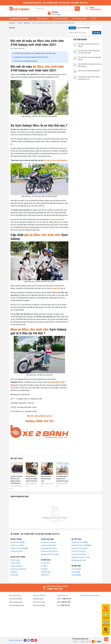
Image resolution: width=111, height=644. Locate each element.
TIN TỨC (93, 18)
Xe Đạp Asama (15, 560)
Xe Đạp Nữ (13, 572)
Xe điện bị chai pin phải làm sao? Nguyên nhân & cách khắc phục (35, 53)
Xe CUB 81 (44, 566)
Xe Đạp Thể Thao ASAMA (79, 542)
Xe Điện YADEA (76, 569)
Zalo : (63, 605)
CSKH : (63, 602)
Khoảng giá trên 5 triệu (78, 560)
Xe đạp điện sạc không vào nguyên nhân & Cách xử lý (31, 57)
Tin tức (19, 23)
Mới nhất (27, 23)
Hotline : (64, 599)
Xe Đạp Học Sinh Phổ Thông (49, 554)
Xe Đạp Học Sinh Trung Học (49, 551)
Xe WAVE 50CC (45, 572)
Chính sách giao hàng (15, 602)
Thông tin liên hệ (42, 18)
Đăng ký (72, 28)
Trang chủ (12, 23)
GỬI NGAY (97, 33)
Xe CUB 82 (44, 569)
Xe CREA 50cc (45, 563)
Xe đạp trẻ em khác (16, 551)
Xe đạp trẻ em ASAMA (17, 542)
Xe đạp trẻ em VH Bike (17, 545)
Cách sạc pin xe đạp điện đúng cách (25, 61)
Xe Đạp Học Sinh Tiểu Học (49, 548)
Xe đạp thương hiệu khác (18, 569)
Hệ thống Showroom (60, 18)
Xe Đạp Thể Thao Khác (78, 554)
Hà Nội (34, 407)
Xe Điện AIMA (75, 572)
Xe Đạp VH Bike (15, 563)
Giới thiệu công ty (38, 599)
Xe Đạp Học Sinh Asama (48, 542)
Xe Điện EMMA (76, 575)
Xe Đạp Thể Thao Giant (78, 551)
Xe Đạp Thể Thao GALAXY (79, 548)
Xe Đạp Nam (14, 575)
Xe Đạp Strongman (16, 566)
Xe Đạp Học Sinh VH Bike (48, 545)
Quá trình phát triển (39, 605)
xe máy (45, 307)
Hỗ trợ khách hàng (79, 18)
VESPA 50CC (45, 575)
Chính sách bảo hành (15, 599)
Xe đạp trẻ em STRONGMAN (19, 548)
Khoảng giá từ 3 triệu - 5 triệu (80, 557)
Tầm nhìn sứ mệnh (39, 602)
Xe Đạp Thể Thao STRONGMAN (81, 545)
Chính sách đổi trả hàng (16, 605)
